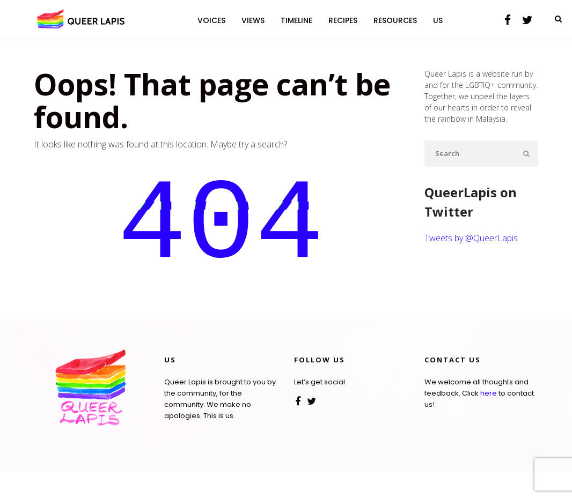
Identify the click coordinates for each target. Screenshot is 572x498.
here (488, 419)
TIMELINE (296, 20)
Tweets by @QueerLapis (471, 238)
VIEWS (253, 20)
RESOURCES (395, 20)
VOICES (211, 20)
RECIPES (342, 20)
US (438, 20)
